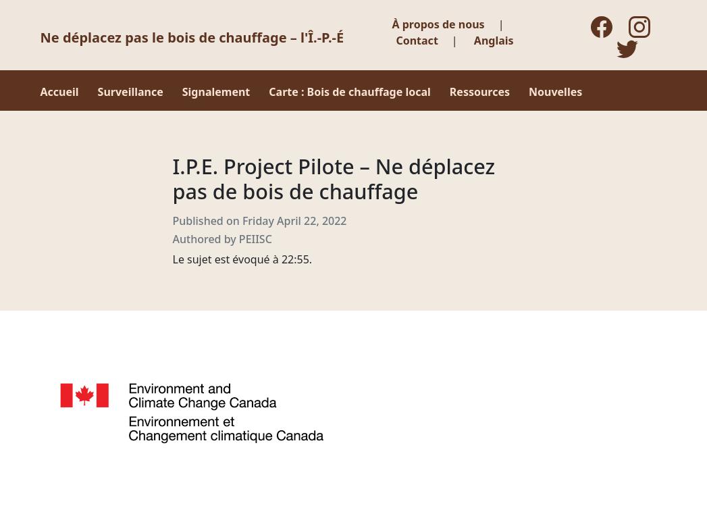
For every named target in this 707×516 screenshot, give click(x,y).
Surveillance (130, 91)
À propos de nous (438, 24)
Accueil (60, 91)
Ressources (480, 91)
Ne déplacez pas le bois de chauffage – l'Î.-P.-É (192, 37)
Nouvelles (555, 91)
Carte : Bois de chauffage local (350, 91)
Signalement (216, 91)
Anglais (494, 40)
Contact (417, 40)
